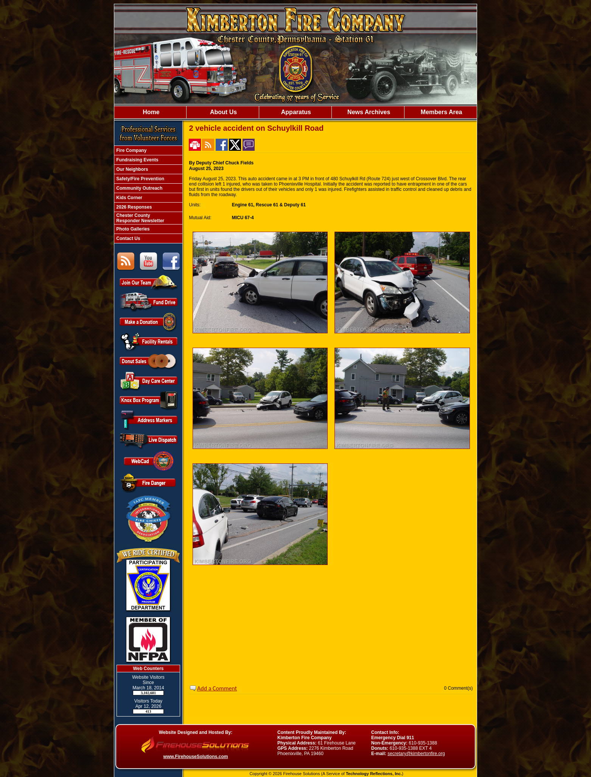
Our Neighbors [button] (131, 169)
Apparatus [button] (295, 112)
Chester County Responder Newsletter (139, 218)
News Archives (368, 112)
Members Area (440, 112)
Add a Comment (217, 688)
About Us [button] (222, 112)
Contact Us (127, 238)
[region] (295, 112)
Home (150, 112)
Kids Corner (128, 197)
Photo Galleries (132, 229)
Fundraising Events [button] (137, 160)
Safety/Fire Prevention (139, 178)
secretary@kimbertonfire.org (416, 753)
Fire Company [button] (130, 150)
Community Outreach (138, 188)
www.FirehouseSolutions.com (195, 756)
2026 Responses (133, 207)
